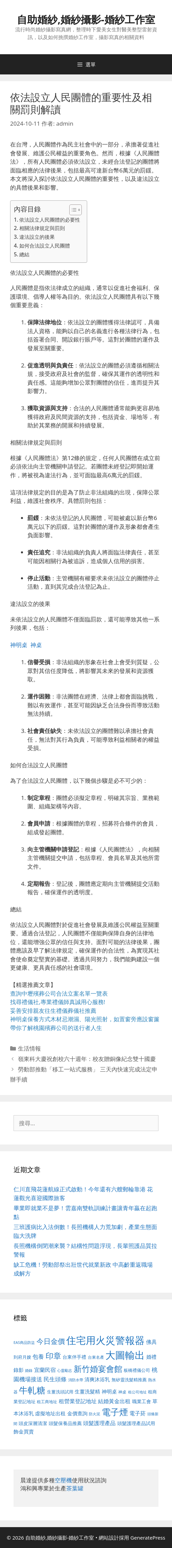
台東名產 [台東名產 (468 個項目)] (96, 1357)
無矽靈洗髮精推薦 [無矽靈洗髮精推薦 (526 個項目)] (129, 1380)
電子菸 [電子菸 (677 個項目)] (137, 1413)
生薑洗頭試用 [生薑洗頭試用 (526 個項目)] (60, 1392)
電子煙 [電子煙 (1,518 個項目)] (115, 1412)
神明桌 (18, 645)
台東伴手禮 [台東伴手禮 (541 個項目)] (74, 1357)
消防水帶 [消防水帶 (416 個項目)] (75, 1380)
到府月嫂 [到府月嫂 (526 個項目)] (22, 1357)
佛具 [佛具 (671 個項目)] (151, 1342)
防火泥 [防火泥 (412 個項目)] (94, 1414)
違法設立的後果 (37, 236)
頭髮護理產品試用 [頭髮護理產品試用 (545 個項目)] (136, 1423)
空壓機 (63, 1480)
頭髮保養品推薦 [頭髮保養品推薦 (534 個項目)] (65, 1423)
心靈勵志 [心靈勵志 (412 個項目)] (64, 1370)
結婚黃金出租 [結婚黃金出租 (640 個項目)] (114, 1401)
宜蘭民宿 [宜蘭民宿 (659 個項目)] (45, 1370)
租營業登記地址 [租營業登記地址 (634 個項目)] (78, 1401)
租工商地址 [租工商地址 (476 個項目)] (47, 1402)
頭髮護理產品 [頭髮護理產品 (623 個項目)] (99, 1423)
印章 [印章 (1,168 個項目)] (53, 1355)
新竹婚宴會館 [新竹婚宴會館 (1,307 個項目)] (98, 1368)
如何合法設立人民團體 (44, 245)
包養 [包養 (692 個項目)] (38, 1356)
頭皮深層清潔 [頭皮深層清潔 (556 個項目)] (33, 1423)
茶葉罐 (74, 1488)
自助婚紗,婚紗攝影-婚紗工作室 (86, 19)
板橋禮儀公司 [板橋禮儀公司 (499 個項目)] (137, 1370)
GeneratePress (147, 1537)
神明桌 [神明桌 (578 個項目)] (109, 1391)
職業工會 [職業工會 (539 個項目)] (141, 1401)
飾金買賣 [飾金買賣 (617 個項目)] (24, 1431)
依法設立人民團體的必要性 (49, 219)
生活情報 (29, 1048)
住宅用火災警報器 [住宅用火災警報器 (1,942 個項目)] (105, 1340)
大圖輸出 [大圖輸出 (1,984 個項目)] (125, 1355)
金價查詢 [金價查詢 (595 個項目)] (77, 1413)
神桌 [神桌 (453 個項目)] (122, 1391)
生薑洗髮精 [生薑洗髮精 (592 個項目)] (87, 1391)
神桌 (36, 645)
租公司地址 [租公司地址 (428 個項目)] (137, 1391)
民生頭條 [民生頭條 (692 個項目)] (55, 1379)
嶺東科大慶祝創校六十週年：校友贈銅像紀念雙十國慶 (87, 1059)
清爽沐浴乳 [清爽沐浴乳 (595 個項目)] (97, 1379)
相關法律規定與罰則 (42, 228)
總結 (24, 254)
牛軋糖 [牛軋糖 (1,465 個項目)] (32, 1390)
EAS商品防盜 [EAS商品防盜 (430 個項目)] (24, 1342)
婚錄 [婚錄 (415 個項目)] (28, 1370)
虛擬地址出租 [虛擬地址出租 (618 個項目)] (50, 1413)
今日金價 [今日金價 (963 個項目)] (50, 1341)
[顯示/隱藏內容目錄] (72, 210)
